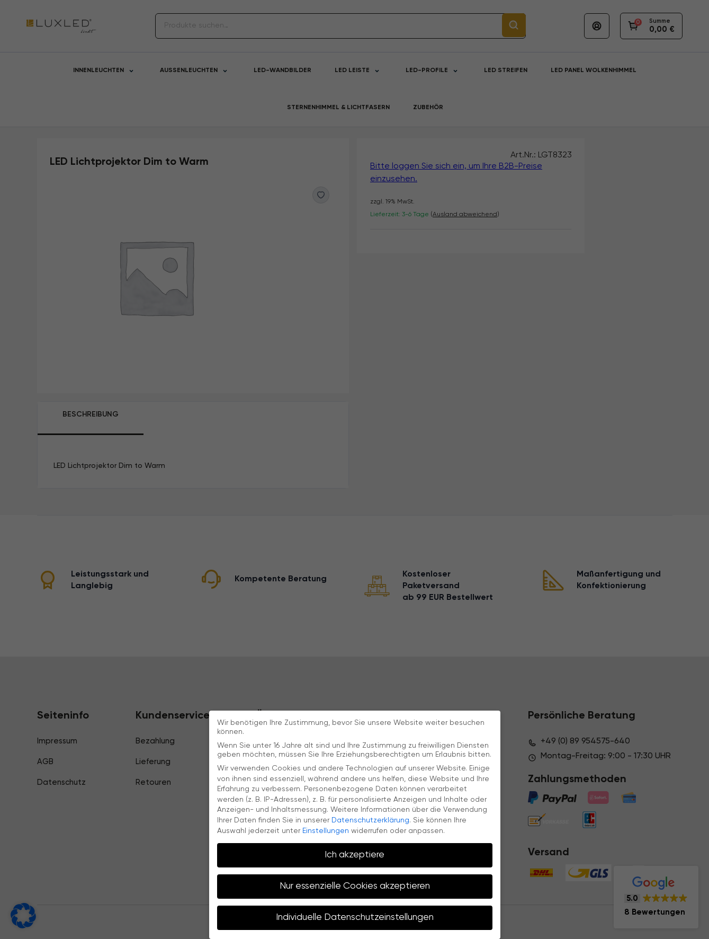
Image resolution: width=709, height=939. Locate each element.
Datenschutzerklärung (370, 820)
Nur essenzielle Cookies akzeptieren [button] (355, 886)
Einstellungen (325, 831)
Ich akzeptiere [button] (354, 855)
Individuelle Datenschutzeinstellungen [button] (355, 917)
